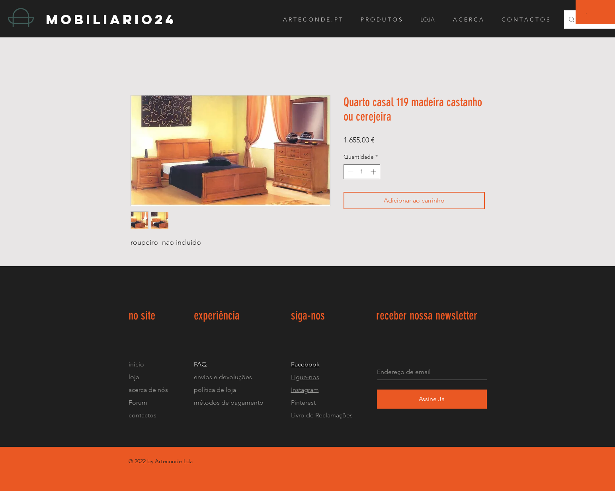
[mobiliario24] (117, 19)
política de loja (216, 390)
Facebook (305, 364)
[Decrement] (350, 172)
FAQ (200, 364)
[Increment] (374, 172)
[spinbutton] (362, 172)
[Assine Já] (432, 399)
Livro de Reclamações (322, 415)
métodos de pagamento (229, 402)
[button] (586, 13)
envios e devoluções (223, 377)
